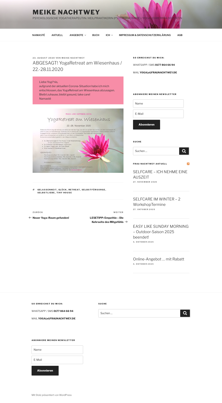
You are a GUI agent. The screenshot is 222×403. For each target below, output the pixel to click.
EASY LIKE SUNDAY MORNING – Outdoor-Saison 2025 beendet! (161, 231)
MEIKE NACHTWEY (66, 12)
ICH (109, 35)
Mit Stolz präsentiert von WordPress (52, 394)
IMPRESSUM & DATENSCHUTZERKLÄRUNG (145, 35)
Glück (62, 189)
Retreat (74, 189)
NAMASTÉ (38, 35)
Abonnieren (147, 124)
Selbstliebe (46, 192)
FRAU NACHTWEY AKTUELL (150, 164)
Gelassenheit (47, 189)
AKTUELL (57, 35)
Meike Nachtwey (73, 58)
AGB (179, 35)
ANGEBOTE (78, 35)
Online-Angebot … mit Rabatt (158, 259)
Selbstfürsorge (93, 189)
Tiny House (64, 192)
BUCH (95, 35)
